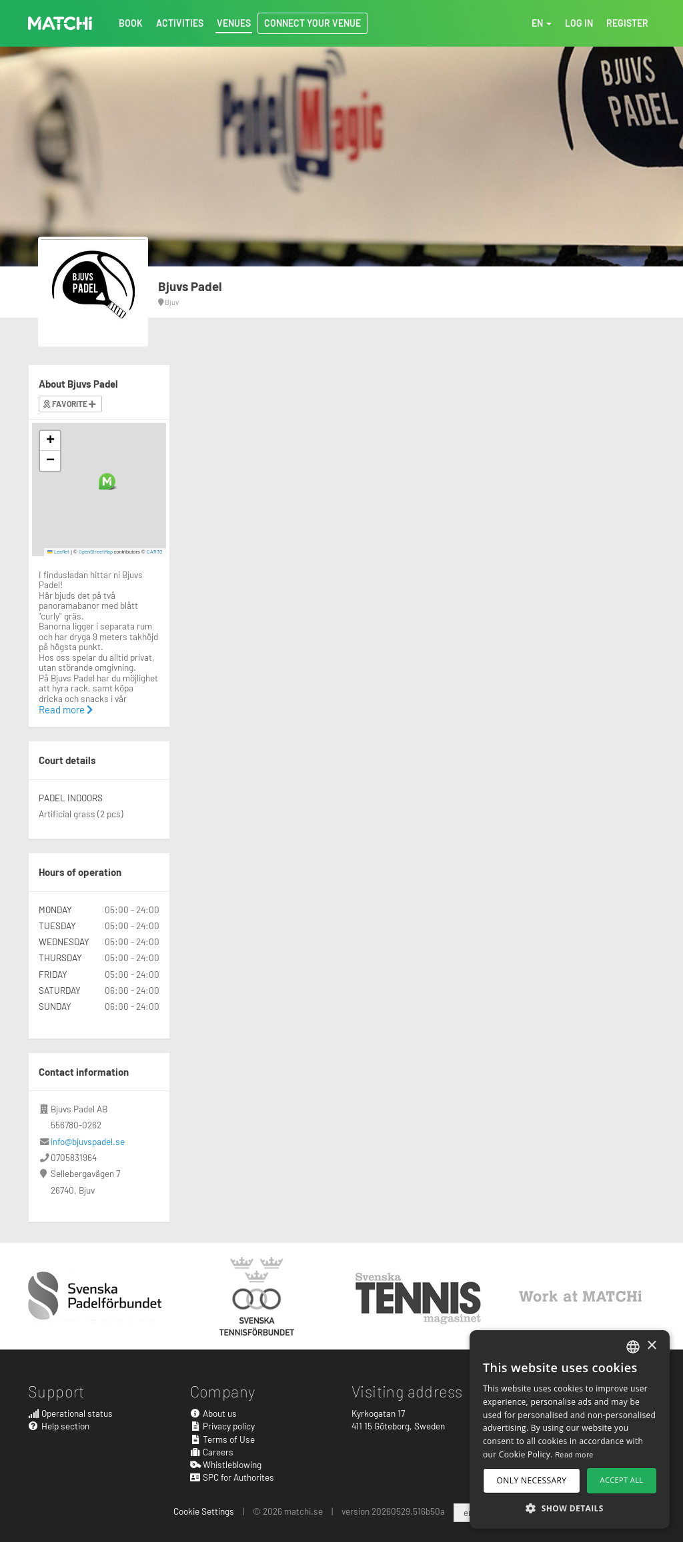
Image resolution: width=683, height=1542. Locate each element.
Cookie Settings (203, 1511)
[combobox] (633, 1346)
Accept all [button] (622, 1480)
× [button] (651, 1346)
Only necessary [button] (532, 1480)
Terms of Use (222, 1439)
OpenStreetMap (96, 551)
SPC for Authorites (232, 1477)
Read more (66, 709)
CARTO (155, 551)
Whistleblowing (226, 1464)
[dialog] (570, 1429)
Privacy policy (222, 1425)
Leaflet (58, 551)
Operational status (70, 1413)
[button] (107, 481)
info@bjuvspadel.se (88, 1141)
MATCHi (60, 23)
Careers (212, 1451)
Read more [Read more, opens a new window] (574, 1454)
